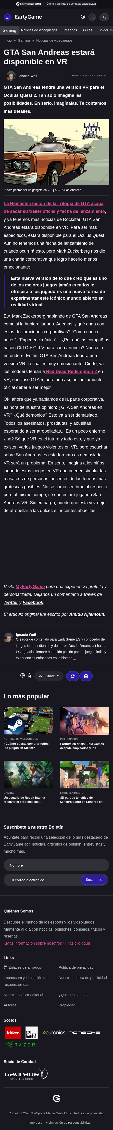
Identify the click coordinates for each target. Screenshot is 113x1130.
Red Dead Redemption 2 (71, 371)
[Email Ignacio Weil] (86, 676)
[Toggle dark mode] (83, 17)
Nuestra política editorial (23, 995)
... (74, 658)
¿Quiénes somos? (73, 995)
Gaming (9, 30)
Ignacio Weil (26, 635)
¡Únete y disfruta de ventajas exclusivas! (71, 3)
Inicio (8, 40)
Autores (10, 1005)
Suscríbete (94, 880)
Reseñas (70, 30)
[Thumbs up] (72, 676)
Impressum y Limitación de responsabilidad (59, 1122)
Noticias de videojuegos (39, 30)
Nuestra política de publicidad (83, 978)
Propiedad (67, 1005)
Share (47, 676)
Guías (87, 30)
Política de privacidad (76, 967)
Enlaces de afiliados (22, 967)
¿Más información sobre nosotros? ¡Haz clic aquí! (47, 943)
